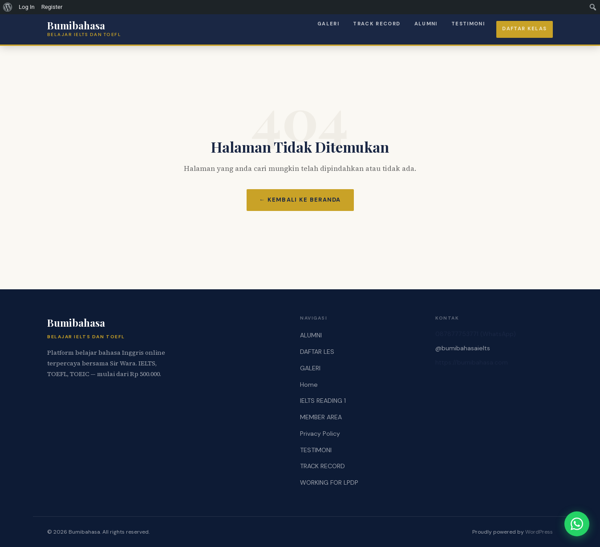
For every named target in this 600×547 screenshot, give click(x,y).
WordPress (539, 531)
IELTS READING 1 (323, 401)
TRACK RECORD (376, 23)
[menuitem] (8, 7)
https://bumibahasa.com (471, 362)
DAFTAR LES (317, 352)
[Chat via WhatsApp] (576, 523)
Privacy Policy (320, 433)
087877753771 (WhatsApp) (475, 334)
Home (309, 385)
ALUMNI (426, 23)
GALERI (328, 23)
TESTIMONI (468, 23)
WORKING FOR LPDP (329, 482)
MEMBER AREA (321, 417)
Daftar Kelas (524, 28)
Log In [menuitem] (27, 7)
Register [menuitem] (52, 7)
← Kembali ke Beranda (300, 199)
